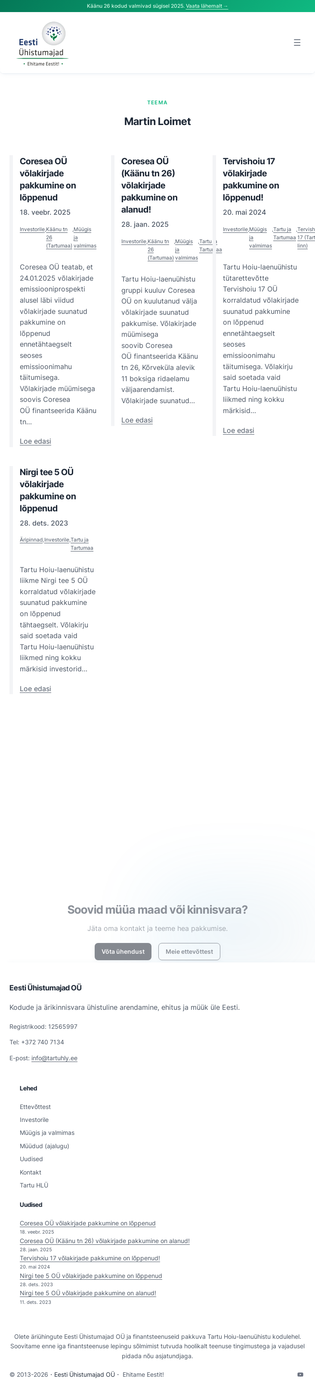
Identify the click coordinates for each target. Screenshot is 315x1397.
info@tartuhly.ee (54, 1058)
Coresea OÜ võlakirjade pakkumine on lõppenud (88, 1223)
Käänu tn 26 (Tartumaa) (59, 237)
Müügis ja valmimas (85, 237)
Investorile (32, 229)
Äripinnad (31, 539)
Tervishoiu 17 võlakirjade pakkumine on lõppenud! (90, 1258)
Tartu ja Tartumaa (210, 245)
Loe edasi (35, 441)
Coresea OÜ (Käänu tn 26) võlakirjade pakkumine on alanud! (105, 1240)
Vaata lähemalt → (207, 6)
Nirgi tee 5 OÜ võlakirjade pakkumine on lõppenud (91, 1275)
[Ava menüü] (297, 42)
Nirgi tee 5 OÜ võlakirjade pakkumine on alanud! (88, 1293)
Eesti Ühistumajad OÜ (45, 988)
